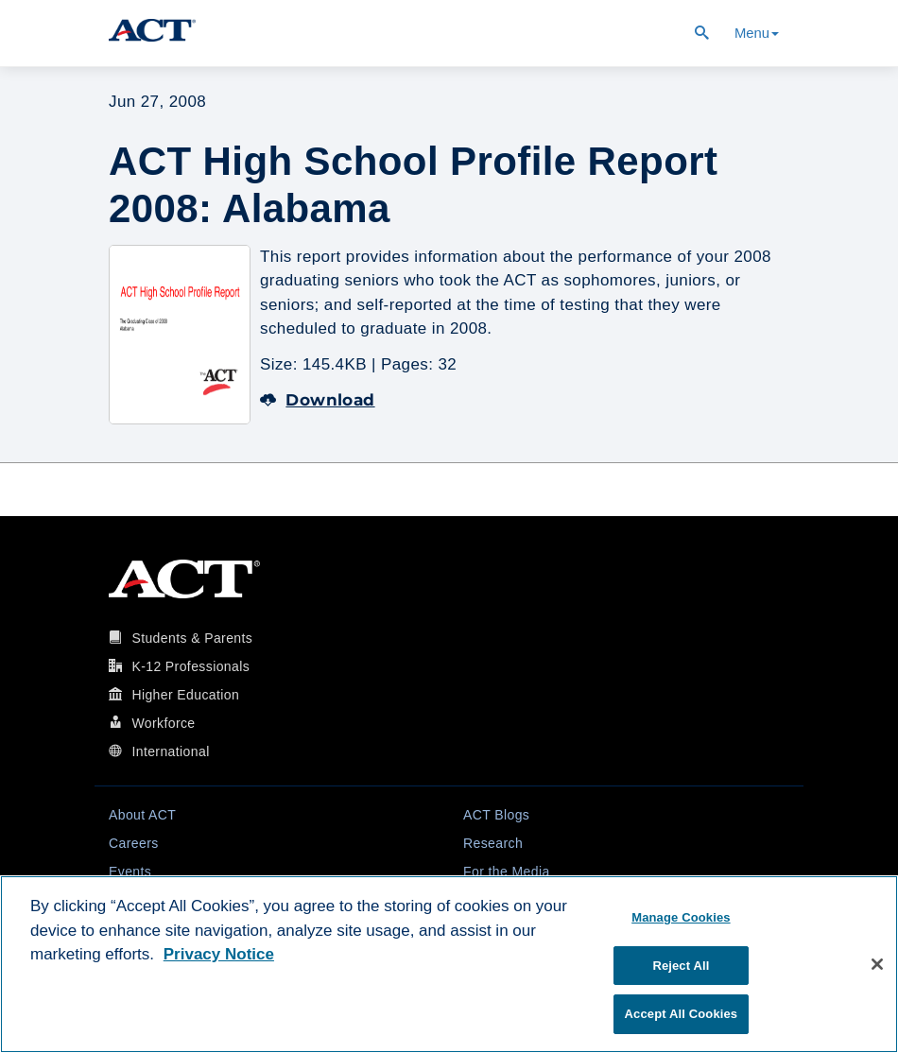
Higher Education (185, 694)
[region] (449, 964)
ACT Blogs (496, 814)
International (170, 751)
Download (317, 399)
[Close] (877, 964)
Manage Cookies (680, 917)
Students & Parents (191, 638)
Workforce (163, 723)
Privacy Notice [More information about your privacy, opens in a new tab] (219, 954)
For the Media (506, 871)
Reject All (680, 965)
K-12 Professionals (190, 666)
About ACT (142, 814)
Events (130, 871)
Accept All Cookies (681, 1014)
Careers (134, 843)
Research (493, 843)
